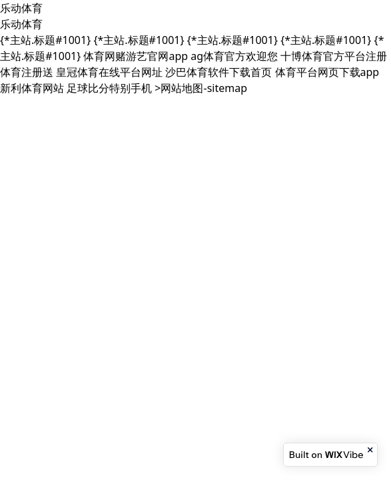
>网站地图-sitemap (201, 88)
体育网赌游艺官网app (135, 56)
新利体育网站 (32, 88)
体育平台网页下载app (327, 72)
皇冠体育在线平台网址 (109, 72)
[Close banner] (371, 450)
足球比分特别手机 (109, 88)
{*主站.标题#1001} (45, 40)
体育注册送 (26, 72)
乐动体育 (21, 8)
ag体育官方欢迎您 (234, 56)
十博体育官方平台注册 (333, 56)
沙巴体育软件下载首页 (218, 72)
